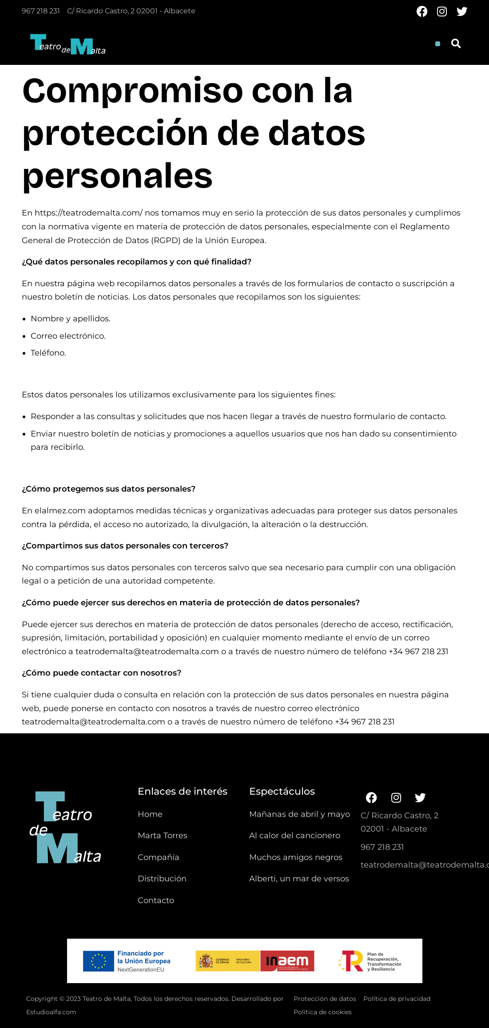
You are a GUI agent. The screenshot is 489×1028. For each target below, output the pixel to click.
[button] (437, 43)
